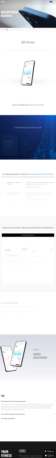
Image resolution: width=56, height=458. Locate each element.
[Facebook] (34, 1)
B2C (7, 29)
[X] (35, 1)
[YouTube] (39, 1)
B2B (1, 29)
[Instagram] (37, 1)
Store (51, 1)
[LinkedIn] (40, 1)
